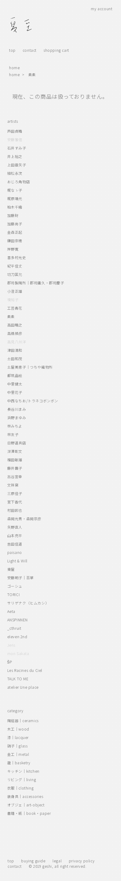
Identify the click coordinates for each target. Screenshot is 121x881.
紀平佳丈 (14, 265)
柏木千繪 (14, 206)
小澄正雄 (14, 291)
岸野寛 (13, 249)
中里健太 (14, 383)
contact (30, 50)
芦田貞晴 (14, 131)
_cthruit (14, 628)
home (14, 67)
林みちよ (14, 425)
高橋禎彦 (14, 333)
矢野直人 (14, 527)
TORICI (13, 594)
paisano (14, 552)
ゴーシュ (14, 586)
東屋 (11, 569)
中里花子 (14, 392)
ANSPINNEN (17, 619)
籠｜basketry (18, 762)
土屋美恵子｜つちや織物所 (30, 366)
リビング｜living (21, 779)
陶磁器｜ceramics (23, 720)
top (12, 50)
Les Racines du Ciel (24, 670)
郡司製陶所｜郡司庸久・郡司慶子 (35, 282)
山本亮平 (14, 535)
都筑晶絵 (14, 375)
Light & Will (17, 560)
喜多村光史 (16, 257)
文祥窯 (13, 484)
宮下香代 (14, 501)
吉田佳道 (14, 543)
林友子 (13, 434)
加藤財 (13, 215)
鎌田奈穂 (14, 240)
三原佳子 (14, 493)
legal (57, 860)
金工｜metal (18, 754)
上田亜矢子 (16, 164)
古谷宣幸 (14, 476)
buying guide (33, 860)
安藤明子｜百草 (20, 577)
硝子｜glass (17, 745)
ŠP (9, 661)
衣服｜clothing (20, 787)
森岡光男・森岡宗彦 (24, 518)
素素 (32, 74)
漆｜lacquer (18, 737)
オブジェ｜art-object (26, 804)
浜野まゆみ (16, 417)
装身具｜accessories (25, 796)
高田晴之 (14, 324)
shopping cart (56, 50)
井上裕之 (14, 156)
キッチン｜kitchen (23, 771)
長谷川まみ (16, 409)
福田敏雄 (14, 459)
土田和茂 (14, 358)
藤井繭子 (14, 468)
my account (101, 8)
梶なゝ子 (14, 190)
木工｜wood (18, 728)
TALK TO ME (18, 678)
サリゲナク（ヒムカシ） (28, 602)
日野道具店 (16, 442)
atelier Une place (23, 687)
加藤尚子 (14, 223)
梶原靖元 (14, 198)
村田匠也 (14, 510)
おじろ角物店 (18, 181)
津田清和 (14, 350)
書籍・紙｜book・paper (29, 813)
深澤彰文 (14, 451)
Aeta (11, 611)
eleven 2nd (17, 636)
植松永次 (14, 173)
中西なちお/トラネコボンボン (32, 400)
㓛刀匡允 (14, 274)
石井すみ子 (16, 147)
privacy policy (81, 860)
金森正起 (14, 232)
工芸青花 (14, 308)
